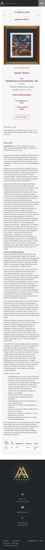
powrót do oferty (21, 19)
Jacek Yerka (21, 73)
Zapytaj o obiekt (22, 117)
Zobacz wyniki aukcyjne (21, 95)
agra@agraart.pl (22, 512)
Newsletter (16, 541)
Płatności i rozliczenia (11, 543)
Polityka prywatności (10, 545)
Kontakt (6, 541)
